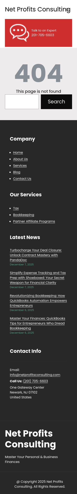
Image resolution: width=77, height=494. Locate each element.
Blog (16, 172)
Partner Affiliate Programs (34, 221)
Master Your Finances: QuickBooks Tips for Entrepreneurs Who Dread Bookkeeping (37, 323)
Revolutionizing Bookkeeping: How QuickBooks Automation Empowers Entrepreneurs (38, 300)
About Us (20, 159)
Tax (16, 208)
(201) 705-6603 (35, 381)
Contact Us (22, 178)
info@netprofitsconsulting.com (35, 374)
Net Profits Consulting (38, 9)
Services (20, 165)
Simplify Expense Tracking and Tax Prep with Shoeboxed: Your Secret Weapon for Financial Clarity (38, 277)
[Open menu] (67, 9)
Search (56, 101)
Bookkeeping (23, 214)
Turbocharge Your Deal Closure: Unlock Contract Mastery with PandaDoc (36, 255)
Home (18, 152)
